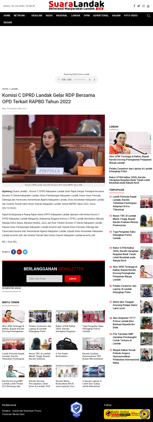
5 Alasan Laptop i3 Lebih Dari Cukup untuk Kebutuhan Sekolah (92, 385)
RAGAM (116, 15)
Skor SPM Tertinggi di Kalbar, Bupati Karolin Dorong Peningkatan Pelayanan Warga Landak (13, 331)
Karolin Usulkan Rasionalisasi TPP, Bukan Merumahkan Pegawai (92, 357)
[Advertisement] (76, 49)
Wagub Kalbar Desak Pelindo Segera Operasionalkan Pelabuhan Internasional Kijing (126, 356)
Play (145, 414)
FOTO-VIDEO (131, 15)
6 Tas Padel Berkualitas (62, 355)
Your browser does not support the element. (76, 80)
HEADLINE (36, 15)
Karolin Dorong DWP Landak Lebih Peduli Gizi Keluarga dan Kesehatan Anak (12, 385)
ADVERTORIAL (101, 15)
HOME (7, 15)
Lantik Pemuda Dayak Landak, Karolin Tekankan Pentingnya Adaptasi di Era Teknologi (13, 358)
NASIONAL (62, 15)
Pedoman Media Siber (13, 414)
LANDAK (75, 15)
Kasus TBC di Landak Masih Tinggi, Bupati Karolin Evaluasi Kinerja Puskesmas (39, 357)
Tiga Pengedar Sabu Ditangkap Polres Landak (92, 329)
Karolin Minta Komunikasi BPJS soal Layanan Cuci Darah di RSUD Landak (65, 386)
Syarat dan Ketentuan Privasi (26, 410)
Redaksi (6, 410)
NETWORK (19, 15)
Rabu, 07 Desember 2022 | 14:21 (14, 109)
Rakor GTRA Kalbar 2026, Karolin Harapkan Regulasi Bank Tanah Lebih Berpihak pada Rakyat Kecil (65, 332)
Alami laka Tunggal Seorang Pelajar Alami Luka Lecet (125, 305)
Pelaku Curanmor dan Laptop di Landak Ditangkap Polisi (40, 329)
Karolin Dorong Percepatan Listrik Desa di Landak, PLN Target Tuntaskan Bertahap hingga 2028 (39, 387)
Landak (14, 88)
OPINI (87, 15)
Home (5, 88)
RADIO (49, 15)
